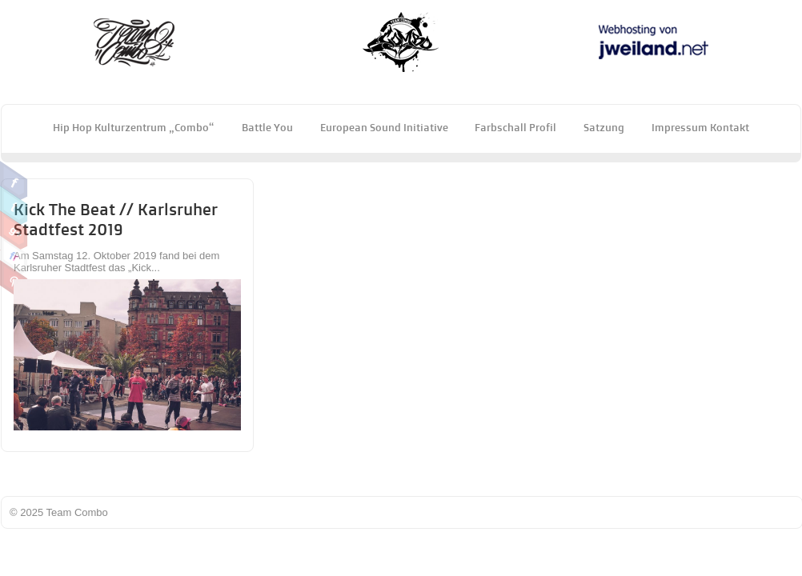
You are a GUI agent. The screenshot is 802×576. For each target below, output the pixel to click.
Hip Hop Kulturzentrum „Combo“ (134, 127)
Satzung (603, 127)
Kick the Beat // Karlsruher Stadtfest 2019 (116, 219)
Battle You (267, 127)
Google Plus (14, 230)
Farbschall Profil (515, 127)
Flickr (14, 255)
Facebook (14, 181)
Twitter (14, 206)
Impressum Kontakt (700, 127)
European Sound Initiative (384, 127)
